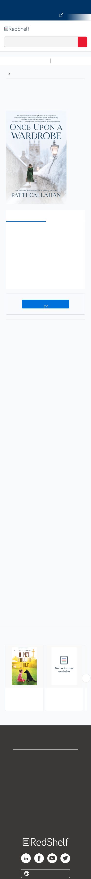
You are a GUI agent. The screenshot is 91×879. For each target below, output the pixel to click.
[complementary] (45, 669)
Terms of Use (45, 789)
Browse (20, 73)
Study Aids (65, 61)
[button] (45, 233)
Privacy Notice (45, 778)
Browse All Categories (25, 61)
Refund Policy (45, 800)
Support (45, 768)
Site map (46, 821)
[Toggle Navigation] (82, 29)
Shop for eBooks (45, 757)
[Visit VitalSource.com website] (45, 10)
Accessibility (45, 811)
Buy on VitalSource (45, 304)
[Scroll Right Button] (86, 678)
